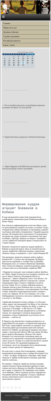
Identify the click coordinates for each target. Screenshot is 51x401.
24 (23, 63)
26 (32, 63)
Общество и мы (10, 28)
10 (23, 58)
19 (32, 60)
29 (14, 65)
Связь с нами (9, 45)
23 (18, 63)
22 (14, 63)
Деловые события (10, 32)
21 (9, 63)
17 (23, 60)
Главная (6, 23)
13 (4, 60)
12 (32, 58)
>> (3, 105)
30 (18, 65)
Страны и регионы (11, 36)
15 (14, 60)
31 (23, 65)
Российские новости (11, 41)
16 (18, 60)
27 (4, 65)
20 (4, 63)
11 (27, 58)
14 (9, 60)
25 (27, 63)
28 (9, 65)
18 (27, 60)
